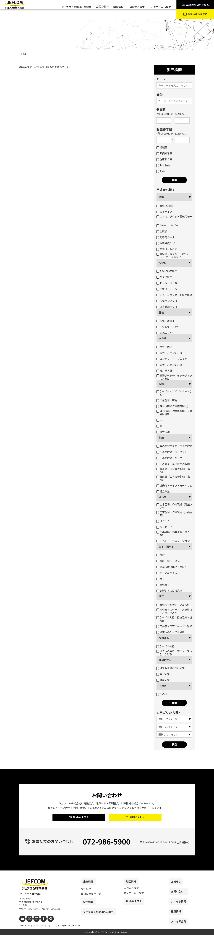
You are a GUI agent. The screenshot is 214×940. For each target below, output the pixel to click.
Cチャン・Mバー (167, 225)
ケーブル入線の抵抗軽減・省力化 (174, 619)
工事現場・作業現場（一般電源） (174, 514)
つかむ (162, 262)
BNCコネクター (166, 332)
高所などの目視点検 (169, 590)
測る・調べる (166, 546)
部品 (160, 171)
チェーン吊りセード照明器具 (174, 294)
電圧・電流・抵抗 (168, 560)
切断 (161, 197)
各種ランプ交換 (166, 300)
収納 (161, 437)
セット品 (163, 165)
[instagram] (34, 924)
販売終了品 (164, 153)
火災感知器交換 (166, 306)
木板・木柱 (164, 346)
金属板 (161, 231)
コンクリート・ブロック (171, 358)
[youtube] (22, 924)
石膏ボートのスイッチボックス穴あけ (174, 377)
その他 (162, 686)
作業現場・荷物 (166, 400)
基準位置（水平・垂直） (171, 566)
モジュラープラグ (167, 326)
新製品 (161, 147)
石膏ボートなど (166, 249)
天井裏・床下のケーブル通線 (174, 626)
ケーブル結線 (165, 646)
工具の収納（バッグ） (170, 457)
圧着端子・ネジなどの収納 (173, 463)
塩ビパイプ (164, 211)
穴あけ (162, 338)
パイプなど (164, 276)
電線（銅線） (165, 205)
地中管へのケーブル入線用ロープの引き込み (174, 611)
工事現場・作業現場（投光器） (173, 533)
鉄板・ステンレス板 (169, 352)
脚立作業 (163, 491)
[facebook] (41, 924)
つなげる (164, 638)
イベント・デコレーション (173, 540)
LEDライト (164, 521)
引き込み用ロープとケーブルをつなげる (174, 653)
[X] (28, 924)
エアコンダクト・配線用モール (174, 218)
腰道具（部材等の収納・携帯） (173, 470)
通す (161, 596)
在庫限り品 (164, 159)
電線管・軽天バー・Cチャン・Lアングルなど (172, 255)
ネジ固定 (163, 674)
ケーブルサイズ (166, 572)
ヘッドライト (165, 526)
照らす (162, 497)
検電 (160, 554)
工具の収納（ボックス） (171, 451)
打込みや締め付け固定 (170, 668)
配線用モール (165, 237)
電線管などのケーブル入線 (173, 604)
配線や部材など (166, 270)
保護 (161, 384)
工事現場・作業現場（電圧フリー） (174, 506)
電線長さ (163, 584)
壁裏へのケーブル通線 (170, 632)
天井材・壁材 (165, 370)
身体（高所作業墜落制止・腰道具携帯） (174, 412)
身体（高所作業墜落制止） (173, 406)
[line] (47, 924)
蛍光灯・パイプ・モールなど (174, 485)
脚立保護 (163, 431)
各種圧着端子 (165, 320)
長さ (160, 578)
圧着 (161, 312)
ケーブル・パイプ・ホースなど (174, 393)
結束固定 (163, 680)
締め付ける (165, 660)
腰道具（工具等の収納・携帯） (173, 478)
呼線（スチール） (168, 288)
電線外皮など (165, 243)
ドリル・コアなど (168, 282)
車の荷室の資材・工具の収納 (174, 446)
